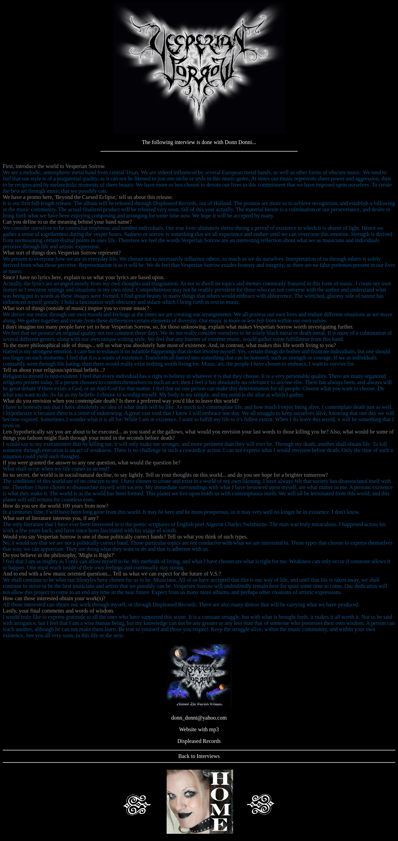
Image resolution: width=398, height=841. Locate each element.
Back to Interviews (199, 756)
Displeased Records (199, 741)
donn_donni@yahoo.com (199, 718)
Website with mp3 (199, 729)
